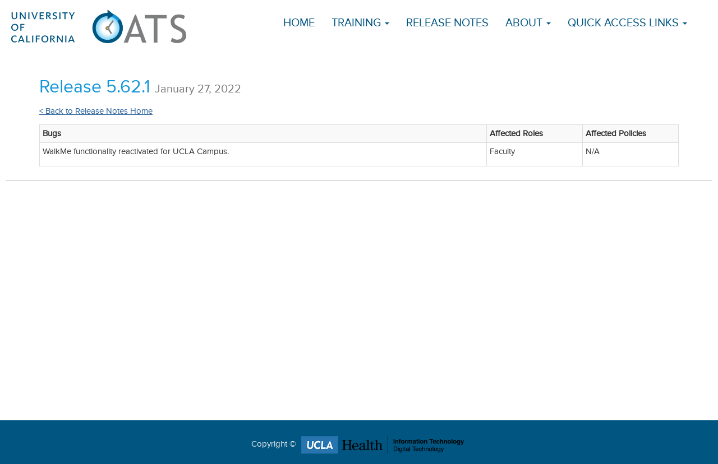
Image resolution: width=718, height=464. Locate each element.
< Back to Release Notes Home (96, 111)
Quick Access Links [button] (627, 23)
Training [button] (360, 23)
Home (299, 23)
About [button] (528, 23)
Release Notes (447, 23)
